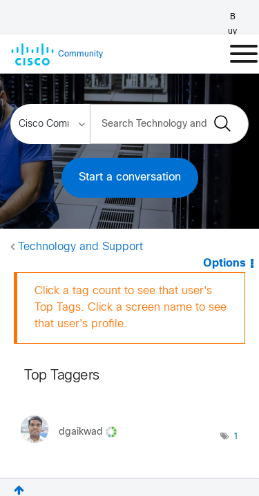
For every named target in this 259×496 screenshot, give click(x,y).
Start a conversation (130, 177)
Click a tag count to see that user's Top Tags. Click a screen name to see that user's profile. (131, 307)
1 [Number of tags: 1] (235, 437)
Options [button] (225, 263)
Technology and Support (80, 247)
